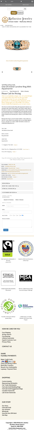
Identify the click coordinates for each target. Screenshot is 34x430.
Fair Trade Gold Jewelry (9, 385)
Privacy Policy (6, 342)
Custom (20, 13)
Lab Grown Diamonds (9, 392)
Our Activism (6, 409)
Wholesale (5, 411)
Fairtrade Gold (6, 407)
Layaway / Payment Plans (9, 369)
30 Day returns (6, 334)
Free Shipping (6, 332)
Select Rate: (5, 215)
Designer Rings (9, 25)
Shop (13, 13)
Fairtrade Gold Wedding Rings (11, 387)
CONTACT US (7, 346)
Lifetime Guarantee (8, 338)
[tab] (17, 183)
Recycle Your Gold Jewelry (9, 367)
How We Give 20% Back (9, 413)
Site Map (4, 415)
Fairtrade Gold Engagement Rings (12, 389)
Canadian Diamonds (8, 391)
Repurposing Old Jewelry (9, 383)
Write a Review (25, 91)
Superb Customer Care (9, 340)
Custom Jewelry (7, 381)
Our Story (5, 406)
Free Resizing (6, 336)
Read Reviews (13, 91)
